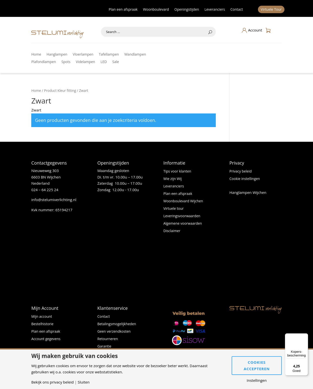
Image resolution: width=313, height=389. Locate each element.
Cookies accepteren (257, 365)
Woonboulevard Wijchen (183, 201)
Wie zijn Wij (172, 179)
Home (36, 55)
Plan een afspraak (123, 10)
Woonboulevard (156, 10)
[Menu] (305, 336)
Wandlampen (135, 55)
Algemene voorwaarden (182, 224)
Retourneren (107, 339)
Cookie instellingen (244, 179)
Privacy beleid (240, 172)
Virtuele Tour (271, 10)
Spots (66, 62)
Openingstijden (186, 10)
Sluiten (84, 382)
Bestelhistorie (42, 324)
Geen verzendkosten (113, 332)
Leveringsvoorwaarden (181, 216)
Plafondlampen (43, 62)
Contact (236, 10)
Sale (115, 62)
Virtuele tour (173, 209)
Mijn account (41, 317)
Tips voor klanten (177, 172)
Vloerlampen (83, 55)
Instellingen (257, 380)
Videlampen (85, 62)
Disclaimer (171, 231)
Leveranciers (214, 10)
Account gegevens (46, 339)
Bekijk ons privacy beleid (52, 382)
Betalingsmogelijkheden (116, 324)
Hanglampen (57, 55)
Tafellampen (109, 55)
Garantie (104, 347)
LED (103, 62)
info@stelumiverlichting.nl (53, 199)
